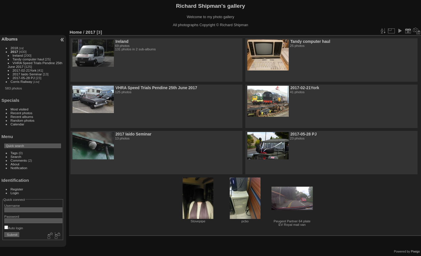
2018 (14, 48)
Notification (19, 168)
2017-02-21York (25, 70)
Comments (19, 160)
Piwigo (415, 251)
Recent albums (22, 117)
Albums (9, 39)
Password (11, 216)
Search (16, 156)
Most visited (19, 109)
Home (76, 32)
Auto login (13, 228)
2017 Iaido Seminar (27, 74)
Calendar (17, 124)
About (15, 164)
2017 (14, 52)
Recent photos (21, 113)
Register (17, 189)
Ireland (18, 55)
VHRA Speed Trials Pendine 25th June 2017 (156, 87)
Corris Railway (21, 81)
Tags (14, 153)
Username (12, 205)
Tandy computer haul (28, 59)
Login (15, 193)
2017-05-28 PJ (24, 78)
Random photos (23, 120)
